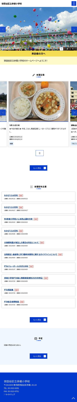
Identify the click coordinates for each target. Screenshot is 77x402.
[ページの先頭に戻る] (73, 398)
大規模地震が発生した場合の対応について (21, 242)
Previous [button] (3, 29)
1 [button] (67, 48)
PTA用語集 (9, 289)
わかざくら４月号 (11, 230)
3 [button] (72, 48)
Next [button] (74, 29)
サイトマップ (10, 394)
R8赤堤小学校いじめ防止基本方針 (18, 218)
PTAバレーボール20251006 (16, 266)
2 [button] (70, 48)
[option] (38, 29)
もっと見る (37, 168)
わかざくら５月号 (11, 207)
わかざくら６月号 (11, 195)
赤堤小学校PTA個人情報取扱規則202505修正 (23, 277)
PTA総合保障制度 (11, 301)
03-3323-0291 (13, 388)
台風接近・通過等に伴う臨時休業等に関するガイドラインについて (31, 254)
